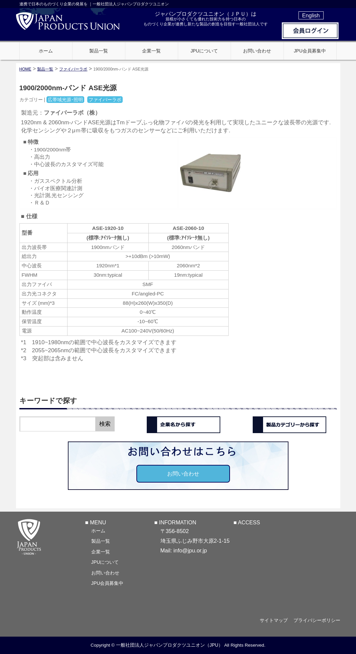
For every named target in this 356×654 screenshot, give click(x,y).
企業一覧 (100, 551)
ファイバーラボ (73, 69)
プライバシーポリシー (316, 620)
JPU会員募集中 (107, 583)
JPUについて (105, 562)
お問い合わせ (183, 474)
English (311, 15)
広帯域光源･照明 (65, 99)
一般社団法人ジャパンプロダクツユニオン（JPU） (169, 645)
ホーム (98, 530)
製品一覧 (100, 541)
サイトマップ (272, 620)
